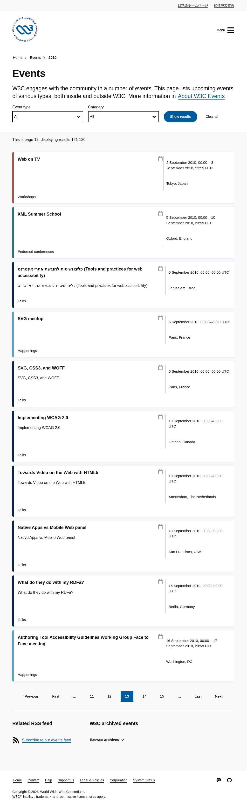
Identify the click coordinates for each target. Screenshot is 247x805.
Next (218, 696)
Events (35, 57)
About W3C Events (201, 96)
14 (145, 696)
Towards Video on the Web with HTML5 (58, 472)
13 (127, 696)
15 (162, 696)
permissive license (73, 796)
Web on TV (29, 159)
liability (28, 796)
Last (198, 696)
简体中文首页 (224, 5)
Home (17, 57)
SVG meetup (30, 318)
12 (109, 696)
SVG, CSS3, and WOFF (41, 368)
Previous (32, 696)
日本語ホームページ (193, 5)
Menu (225, 30)
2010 (52, 57)
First (55, 696)
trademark (43, 796)
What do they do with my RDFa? (51, 582)
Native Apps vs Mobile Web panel (52, 527)
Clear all (212, 117)
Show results (180, 117)
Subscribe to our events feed (46, 740)
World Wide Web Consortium (61, 792)
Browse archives (104, 740)
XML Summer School (39, 214)
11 (92, 696)
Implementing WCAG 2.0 (43, 417)
